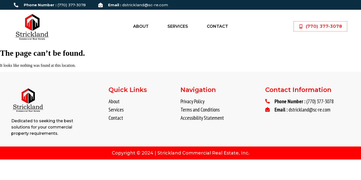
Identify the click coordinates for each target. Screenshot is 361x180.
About (141, 26)
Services (177, 26)
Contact (217, 26)
